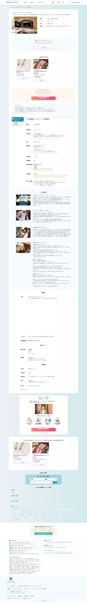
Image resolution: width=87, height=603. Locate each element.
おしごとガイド (27, 588)
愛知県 (13, 545)
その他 (70, 542)
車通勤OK (27, 566)
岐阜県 (19, 545)
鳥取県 (22, 550)
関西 (10, 542)
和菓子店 (64, 553)
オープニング (22, 558)
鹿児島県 (33, 553)
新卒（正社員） (64, 547)
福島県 (34, 547)
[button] (11, 26)
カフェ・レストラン (47, 553)
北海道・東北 (11, 547)
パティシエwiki (34, 588)
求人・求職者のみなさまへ (26, 598)
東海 (10, 545)
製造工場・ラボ (60, 553)
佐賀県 (18, 553)
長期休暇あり (24, 573)
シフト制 (36, 561)
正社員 (46, 547)
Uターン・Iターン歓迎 (25, 569)
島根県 (19, 550)
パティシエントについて (11, 596)
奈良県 (25, 542)
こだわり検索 (18, 586)
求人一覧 (13, 7)
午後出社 (22, 561)
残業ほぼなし (27, 561)
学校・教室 (68, 553)
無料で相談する (43, 97)
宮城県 (18, 547)
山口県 (25, 550)
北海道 (15, 547)
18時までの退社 (18, 561)
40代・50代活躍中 (24, 570)
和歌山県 (29, 542)
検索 (55, 482)
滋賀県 (19, 542)
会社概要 (19, 596)
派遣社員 (59, 547)
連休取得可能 (37, 570)
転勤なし (23, 566)
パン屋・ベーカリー (53, 553)
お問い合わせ (31, 596)
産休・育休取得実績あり (12, 573)
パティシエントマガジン (18, 588)
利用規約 (8, 598)
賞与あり (10, 565)
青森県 (21, 547)
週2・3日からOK (23, 562)
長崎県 (21, 553)
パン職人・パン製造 (51, 542)
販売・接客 (57, 542)
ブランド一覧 (32, 586)
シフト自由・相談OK (12, 562)
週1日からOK (18, 562)
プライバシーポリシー (16, 598)
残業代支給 (14, 565)
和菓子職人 (61, 542)
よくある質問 (25, 596)
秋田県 (28, 547)
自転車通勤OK (37, 566)
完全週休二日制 (29, 573)
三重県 (22, 545)
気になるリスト (33, 2)
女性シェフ (36, 558)
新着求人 (25, 2)
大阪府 (13, 542)
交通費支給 (19, 565)
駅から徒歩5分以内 (16, 558)
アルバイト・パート (54, 547)
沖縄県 (37, 553)
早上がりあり (32, 561)
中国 (10, 550)
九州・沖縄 (10, 553)
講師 (64, 542)
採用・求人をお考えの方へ (16, 591)
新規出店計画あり (31, 558)
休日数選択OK (19, 573)
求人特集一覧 (25, 586)
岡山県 (16, 550)
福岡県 (15, 553)
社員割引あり (11, 566)
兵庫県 (16, 542)
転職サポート (41, 2)
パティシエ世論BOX (42, 588)
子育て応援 (10, 558)
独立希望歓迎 (11, 569)
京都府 (22, 542)
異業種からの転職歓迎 (17, 569)
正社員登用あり (24, 565)
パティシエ (46, 542)
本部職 (67, 542)
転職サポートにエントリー (43, 429)
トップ (10, 7)
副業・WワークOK (31, 569)
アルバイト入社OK (31, 570)
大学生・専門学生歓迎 (12, 570)
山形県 (31, 547)
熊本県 (24, 553)
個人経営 (26, 558)
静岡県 (16, 545)
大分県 (27, 553)
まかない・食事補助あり (17, 566)
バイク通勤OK (32, 566)
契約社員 (49, 547)
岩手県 (25, 547)
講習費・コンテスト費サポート (31, 565)
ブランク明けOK (19, 570)
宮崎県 (30, 553)
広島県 (13, 550)
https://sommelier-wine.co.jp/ (34, 385)
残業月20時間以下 (11, 561)
